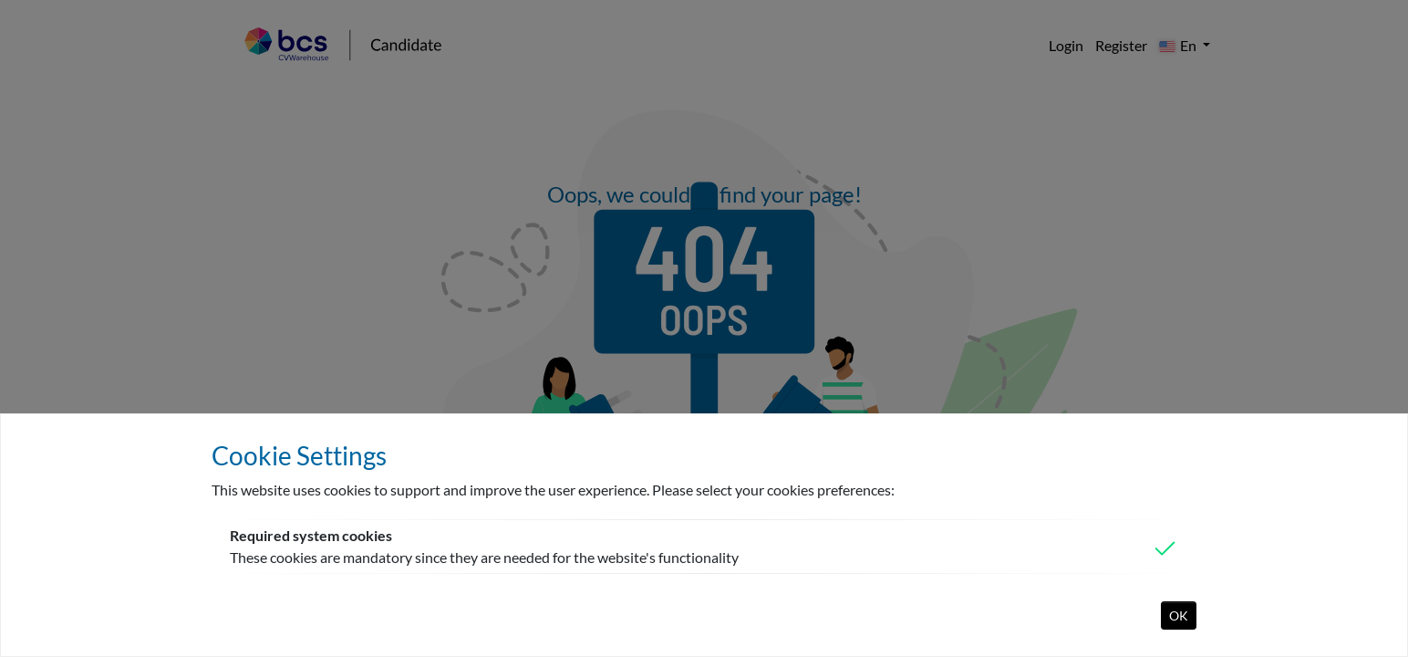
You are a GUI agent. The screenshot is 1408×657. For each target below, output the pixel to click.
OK (1178, 615)
